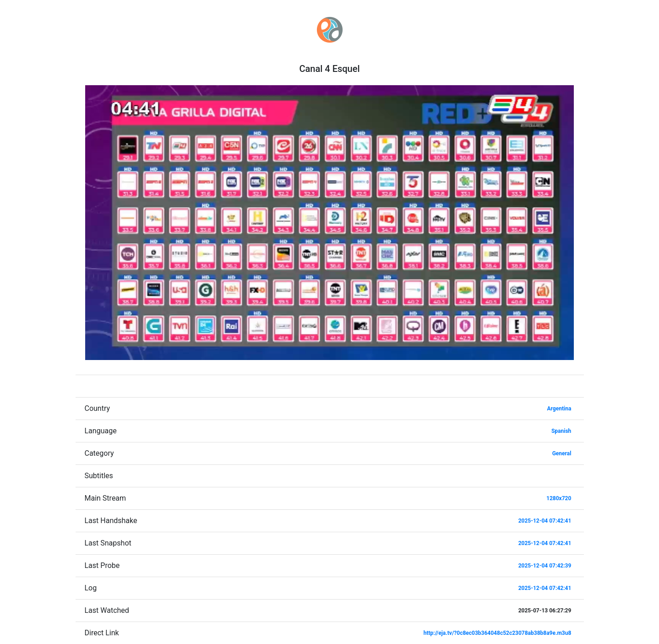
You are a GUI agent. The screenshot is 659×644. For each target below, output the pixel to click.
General (562, 453)
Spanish (561, 431)
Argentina (559, 408)
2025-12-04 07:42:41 (545, 521)
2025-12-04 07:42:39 (545, 565)
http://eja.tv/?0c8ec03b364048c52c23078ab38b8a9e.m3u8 (498, 633)
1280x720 (558, 498)
